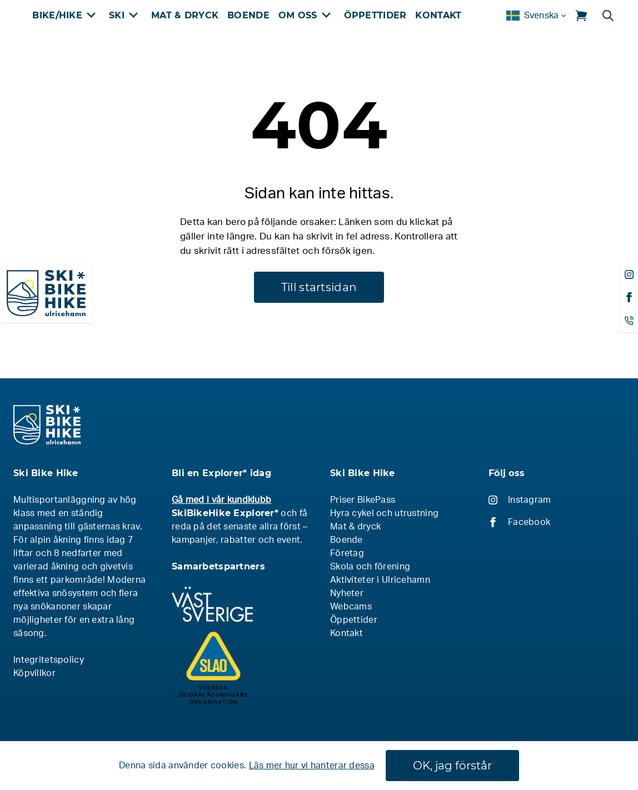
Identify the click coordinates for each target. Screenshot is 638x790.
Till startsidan (319, 287)
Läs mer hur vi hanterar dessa (312, 765)
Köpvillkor (34, 673)
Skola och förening (370, 566)
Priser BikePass (362, 500)
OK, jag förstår (452, 765)
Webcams (351, 606)
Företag (347, 553)
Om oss (297, 15)
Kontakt (438, 15)
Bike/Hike (57, 15)
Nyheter (346, 593)
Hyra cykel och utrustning (384, 513)
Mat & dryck (355, 526)
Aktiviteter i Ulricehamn (380, 580)
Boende (248, 15)
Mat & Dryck (184, 15)
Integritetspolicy (48, 660)
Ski (116, 15)
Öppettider (375, 15)
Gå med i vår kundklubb (221, 500)
